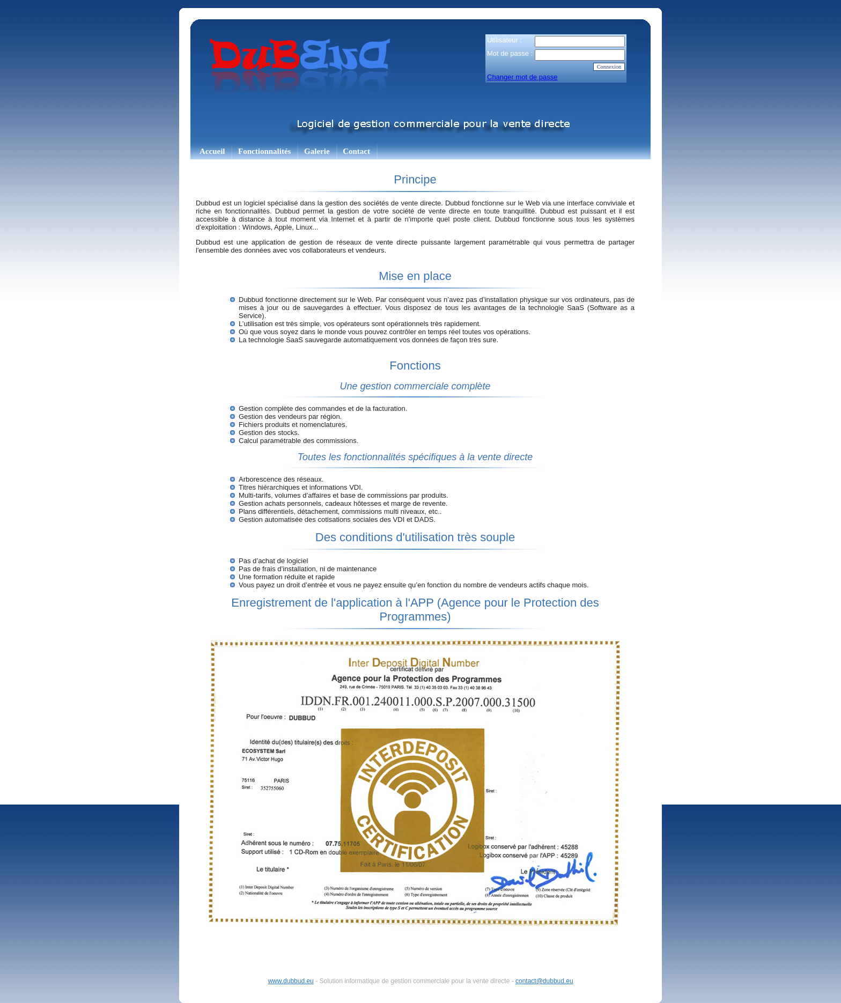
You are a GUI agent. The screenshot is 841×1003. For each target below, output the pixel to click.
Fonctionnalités (264, 151)
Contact (356, 151)
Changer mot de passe (522, 77)
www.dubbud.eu (290, 981)
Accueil (212, 151)
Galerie (316, 151)
